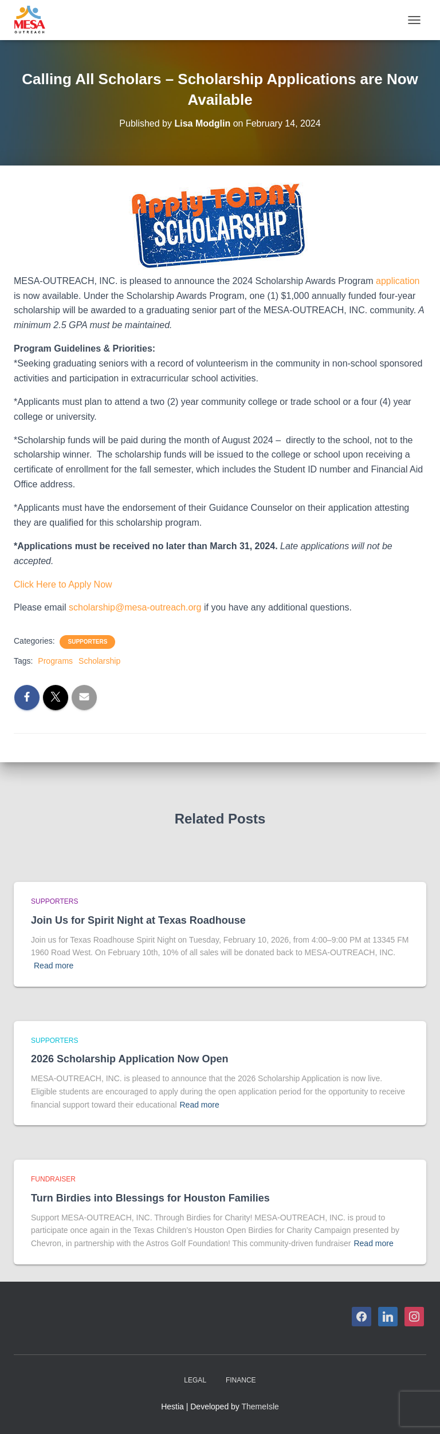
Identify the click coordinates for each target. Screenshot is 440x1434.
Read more (53, 965)
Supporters (87, 642)
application (398, 281)
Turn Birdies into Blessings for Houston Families (150, 1198)
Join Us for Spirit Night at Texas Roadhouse (138, 920)
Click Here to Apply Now (63, 584)
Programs (55, 660)
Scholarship (99, 660)
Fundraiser (53, 1179)
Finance (241, 1380)
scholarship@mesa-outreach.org (135, 607)
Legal (195, 1380)
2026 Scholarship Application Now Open (129, 1059)
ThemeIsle (260, 1406)
